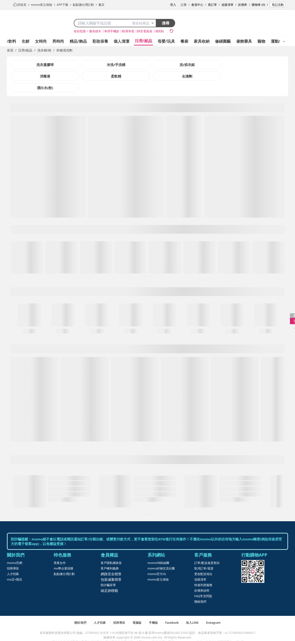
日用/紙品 (143, 40)
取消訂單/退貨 (203, 557)
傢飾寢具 (244, 41)
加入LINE (192, 611)
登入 (173, 5)
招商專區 (13, 557)
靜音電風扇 (144, 31)
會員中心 (197, 5)
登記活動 (278, 5)
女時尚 (41, 41)
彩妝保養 (100, 41)
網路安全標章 (111, 562)
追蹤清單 (227, 5)
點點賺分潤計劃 (64, 562)
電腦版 (137, 611)
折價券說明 (201, 579)
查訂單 (212, 5)
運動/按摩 (279, 41)
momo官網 (14, 551)
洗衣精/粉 (44, 50)
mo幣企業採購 (63, 557)
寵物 (261, 41)
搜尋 (165, 23)
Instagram (213, 611)
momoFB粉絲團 (158, 551)
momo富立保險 (158, 568)
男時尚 (58, 41)
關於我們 (80, 611)
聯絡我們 (200, 590)
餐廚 (184, 41)
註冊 (184, 5)
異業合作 (60, 551)
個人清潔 (121, 41)
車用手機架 (111, 31)
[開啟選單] (284, 41)
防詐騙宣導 (108, 573)
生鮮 (26, 41)
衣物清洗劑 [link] (64, 50)
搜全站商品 (143, 23)
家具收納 (201, 41)
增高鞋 (159, 31)
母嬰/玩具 (166, 41)
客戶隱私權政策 (111, 551)
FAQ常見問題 (203, 584)
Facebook (172, 611)
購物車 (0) (258, 5)
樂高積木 (95, 31)
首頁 (10, 50)
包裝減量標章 (111, 568)
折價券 (242, 5)
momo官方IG (157, 562)
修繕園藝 (223, 41)
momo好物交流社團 (161, 557)
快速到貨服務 (203, 573)
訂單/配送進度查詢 (206, 551)
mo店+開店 (14, 568)
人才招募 (13, 562)
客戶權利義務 (110, 557)
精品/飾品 (78, 41)
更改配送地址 (203, 562)
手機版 (153, 611)
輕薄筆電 (128, 31)
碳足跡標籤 (109, 579)
